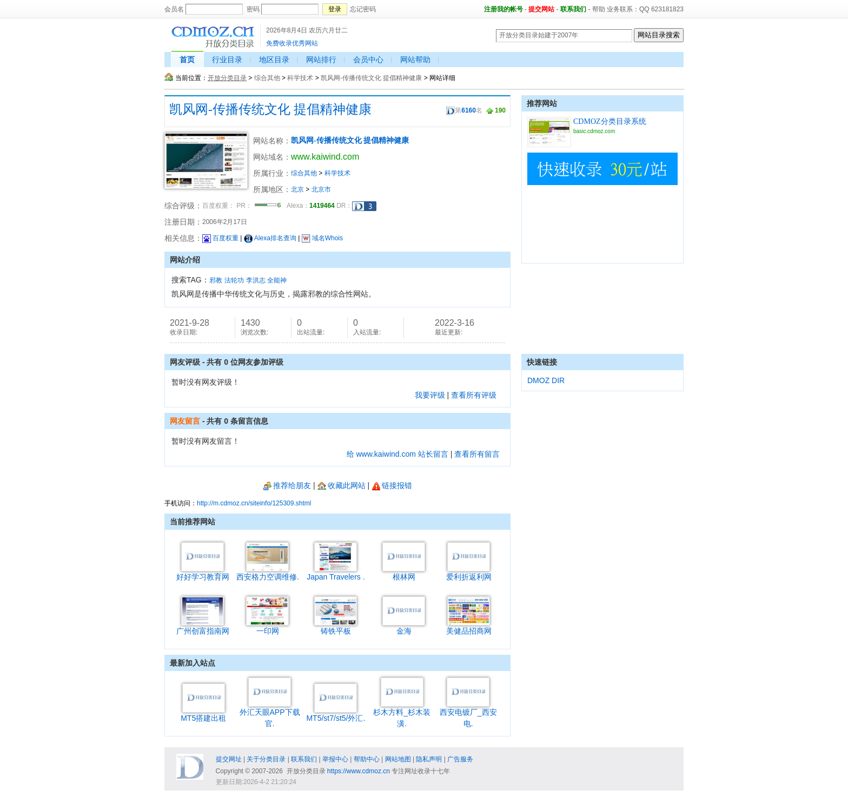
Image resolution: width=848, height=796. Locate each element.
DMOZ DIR (546, 380)
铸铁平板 (335, 627)
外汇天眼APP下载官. (270, 714)
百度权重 (220, 238)
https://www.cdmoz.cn (358, 771)
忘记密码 (363, 9)
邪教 (215, 280)
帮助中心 (367, 759)
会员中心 (368, 59)
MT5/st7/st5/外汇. (335, 714)
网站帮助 (415, 59)
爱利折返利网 (469, 572)
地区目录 (274, 59)
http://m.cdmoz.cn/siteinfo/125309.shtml (254, 503)
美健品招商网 (469, 627)
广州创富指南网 (202, 627)
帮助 (598, 9)
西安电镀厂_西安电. (468, 714)
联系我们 (573, 9)
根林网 (403, 572)
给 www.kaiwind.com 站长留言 (397, 454)
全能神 (277, 280)
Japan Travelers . (336, 572)
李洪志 (256, 280)
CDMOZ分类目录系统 (609, 121)
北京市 (321, 189)
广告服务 (460, 759)
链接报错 (392, 485)
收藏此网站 (341, 485)
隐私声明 (429, 759)
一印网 (267, 627)
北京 (297, 189)
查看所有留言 (477, 454)
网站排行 (321, 59)
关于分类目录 (266, 759)
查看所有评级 (473, 395)
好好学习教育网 (202, 572)
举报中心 (335, 759)
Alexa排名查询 (270, 238)
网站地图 (398, 759)
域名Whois (322, 238)
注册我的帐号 (503, 9)
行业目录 (227, 59)
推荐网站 (542, 103)
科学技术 (300, 78)
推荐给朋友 (287, 485)
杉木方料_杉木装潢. (401, 714)
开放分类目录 (227, 78)
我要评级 (430, 395)
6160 (468, 110)
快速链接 (542, 362)
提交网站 (541, 9)
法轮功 (234, 280)
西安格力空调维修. (267, 572)
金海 (403, 627)
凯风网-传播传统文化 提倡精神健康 (371, 78)
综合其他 (267, 78)
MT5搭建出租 (203, 714)
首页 (187, 59)
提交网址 (229, 759)
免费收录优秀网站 (292, 43)
